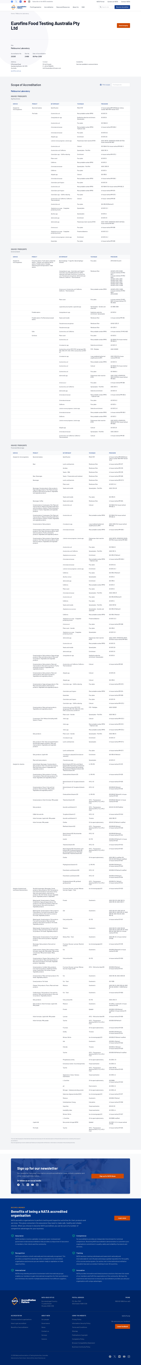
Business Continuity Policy (81, 1347)
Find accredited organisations (21, 1319)
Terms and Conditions (79, 1327)
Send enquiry (123, 25)
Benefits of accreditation (19, 1327)
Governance (46, 1323)
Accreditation (48, 7)
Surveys (44, 1335)
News (43, 1327)
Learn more (122, 1218)
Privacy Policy (76, 1319)
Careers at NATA (113, 1)
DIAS (83, 7)
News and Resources (63, 7)
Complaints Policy (78, 1339)
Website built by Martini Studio (18, 1358)
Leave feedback (122, 1326)
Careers (44, 1339)
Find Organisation (35, 7)
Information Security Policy (81, 1323)
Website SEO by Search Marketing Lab (36, 1358)
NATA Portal (100, 1)
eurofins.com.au (16, 71)
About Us (76, 7)
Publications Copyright (80, 1335)
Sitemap (75, 1331)
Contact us (45, 1331)
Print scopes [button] (106, 85)
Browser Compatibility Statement (83, 1343)
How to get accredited (18, 1323)
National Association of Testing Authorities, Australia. (32, 1355)
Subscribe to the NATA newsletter (43, 1)
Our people (45, 1319)
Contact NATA (125, 1)
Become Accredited (122, 7)
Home (12, 13)
